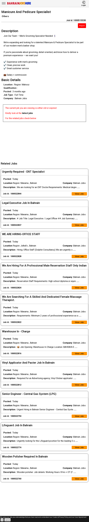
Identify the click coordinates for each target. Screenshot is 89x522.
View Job (79, 194)
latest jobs (27, 113)
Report (82, 26)
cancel (7, 520)
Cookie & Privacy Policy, (61, 517)
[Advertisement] (45, 141)
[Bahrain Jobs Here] (19, 4)
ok (2, 520)
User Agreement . (81, 517)
